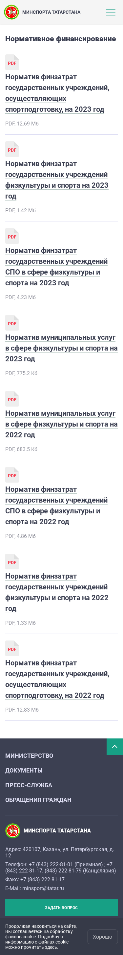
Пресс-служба (28, 785)
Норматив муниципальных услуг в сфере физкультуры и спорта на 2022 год (61, 424)
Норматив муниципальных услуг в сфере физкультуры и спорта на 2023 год (61, 348)
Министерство (29, 755)
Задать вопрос (61, 908)
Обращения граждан (38, 799)
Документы (24, 770)
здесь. (51, 947)
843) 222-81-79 (64, 871)
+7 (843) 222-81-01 (51, 864)
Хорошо (102, 937)
